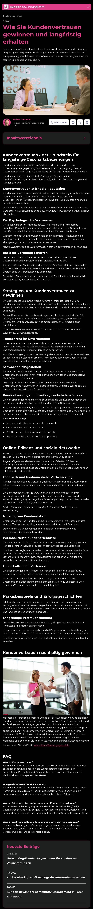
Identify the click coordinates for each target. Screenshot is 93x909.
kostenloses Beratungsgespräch (51, 745)
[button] (88, 7)
